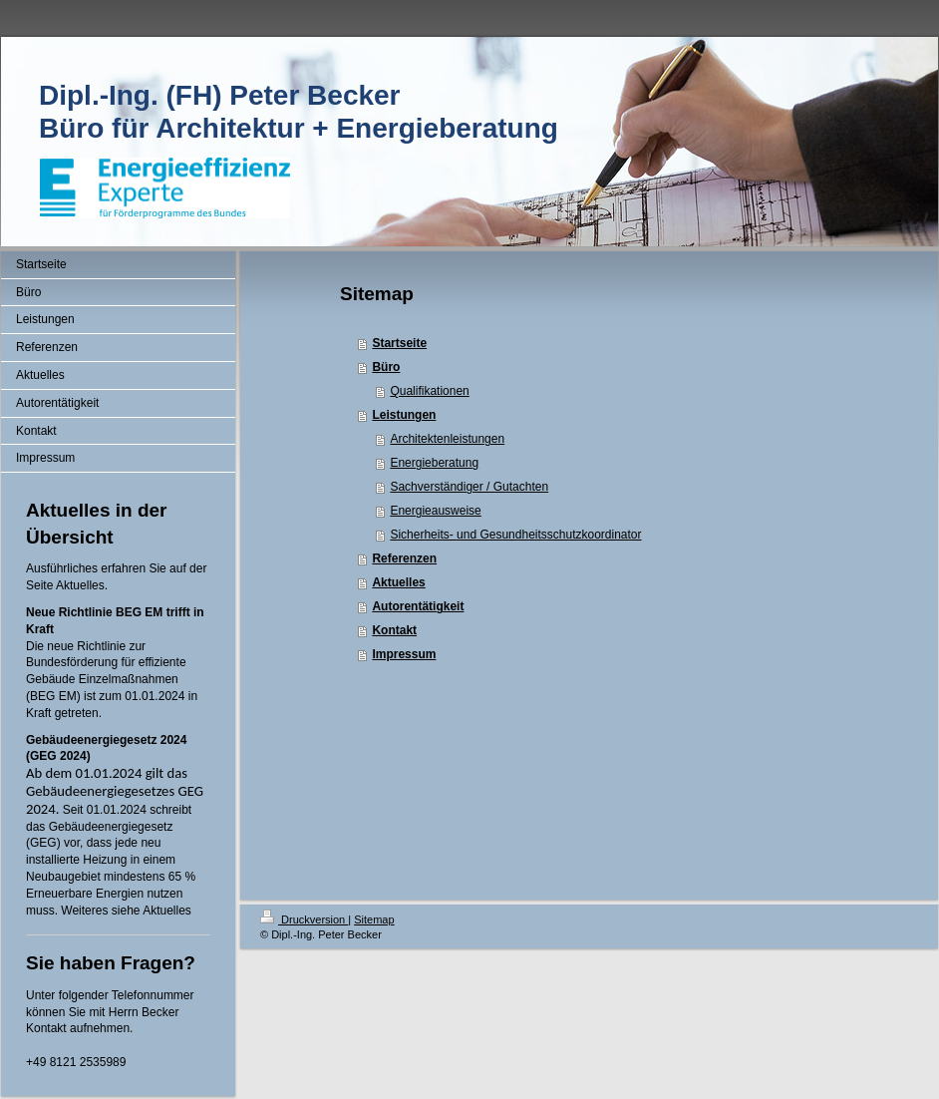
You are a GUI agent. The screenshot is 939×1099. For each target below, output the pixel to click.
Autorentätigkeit (418, 606)
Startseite (399, 343)
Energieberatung (434, 463)
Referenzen (404, 558)
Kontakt (394, 630)
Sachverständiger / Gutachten (469, 487)
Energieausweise (435, 511)
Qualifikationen (429, 391)
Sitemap (374, 919)
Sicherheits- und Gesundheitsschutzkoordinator (515, 535)
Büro (386, 367)
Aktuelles (398, 582)
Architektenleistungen (447, 439)
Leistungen (404, 415)
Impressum (404, 654)
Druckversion (304, 919)
